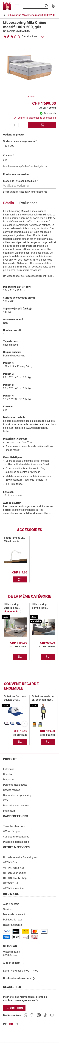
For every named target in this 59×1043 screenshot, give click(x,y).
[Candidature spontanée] (16, 836)
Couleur (8, 155)
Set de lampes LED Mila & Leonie (14, 539)
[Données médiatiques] (15, 784)
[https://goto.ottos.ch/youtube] (52, 1015)
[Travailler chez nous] (14, 826)
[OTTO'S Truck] (11, 883)
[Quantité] (14, 125)
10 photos (29, 96)
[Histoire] (7, 774)
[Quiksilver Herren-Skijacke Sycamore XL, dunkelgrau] (40, 724)
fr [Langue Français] (11, 1024)
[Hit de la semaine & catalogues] (20, 857)
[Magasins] (8, 779)
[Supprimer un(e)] (6, 125)
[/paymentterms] (6, 931)
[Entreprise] (8, 769)
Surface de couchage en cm (20, 141)
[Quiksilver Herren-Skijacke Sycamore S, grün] (34, 724)
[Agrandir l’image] (29, 67)
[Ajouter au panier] (42, 125)
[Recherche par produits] (35, 6)
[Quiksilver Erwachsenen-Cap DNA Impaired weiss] (6, 723)
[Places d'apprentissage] (16, 841)
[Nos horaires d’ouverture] (19, 978)
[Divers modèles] (20, 579)
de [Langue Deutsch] (5, 1024)
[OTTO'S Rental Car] (13, 867)
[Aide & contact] (11, 903)
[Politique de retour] (13, 919)
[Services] (7, 909)
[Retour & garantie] (12, 924)
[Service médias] (11, 789)
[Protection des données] (16, 805)
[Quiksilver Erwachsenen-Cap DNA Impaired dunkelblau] (18, 723)
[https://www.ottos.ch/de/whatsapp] (25, 1015)
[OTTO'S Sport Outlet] (14, 872)
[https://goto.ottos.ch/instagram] (38, 1015)
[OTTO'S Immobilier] (13, 888)
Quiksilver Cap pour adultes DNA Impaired (15, 700)
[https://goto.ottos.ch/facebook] (32, 1015)
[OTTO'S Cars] (10, 862)
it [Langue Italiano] (16, 1024)
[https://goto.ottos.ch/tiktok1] (45, 1015)
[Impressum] (9, 810)
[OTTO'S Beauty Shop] (15, 878)
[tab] (8, 204)
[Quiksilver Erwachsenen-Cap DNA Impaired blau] (12, 723)
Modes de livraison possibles (20, 181)
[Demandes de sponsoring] (17, 795)
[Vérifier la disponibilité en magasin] (35, 118)
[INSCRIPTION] (14, 1008)
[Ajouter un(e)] (22, 125)
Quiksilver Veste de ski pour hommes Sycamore (43, 700)
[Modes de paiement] (14, 914)
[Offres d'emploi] (11, 831)
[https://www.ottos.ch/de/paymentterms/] (15, 937)
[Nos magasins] (53, 6)
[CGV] (5, 800)
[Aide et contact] (13, 963)
